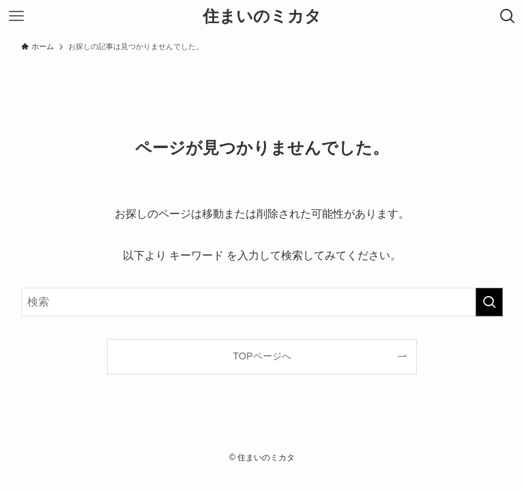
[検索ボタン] (507, 16)
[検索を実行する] (489, 302)
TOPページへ (262, 356)
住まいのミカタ (262, 16)
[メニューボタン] (16, 16)
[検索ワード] (262, 302)
